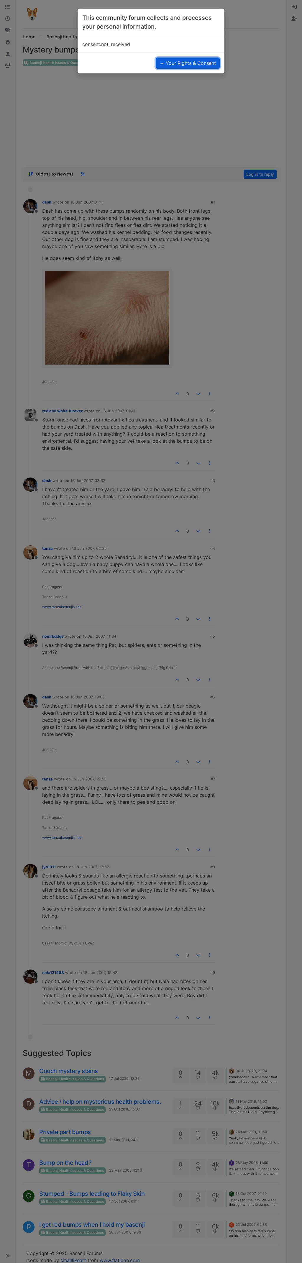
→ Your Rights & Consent (188, 63)
